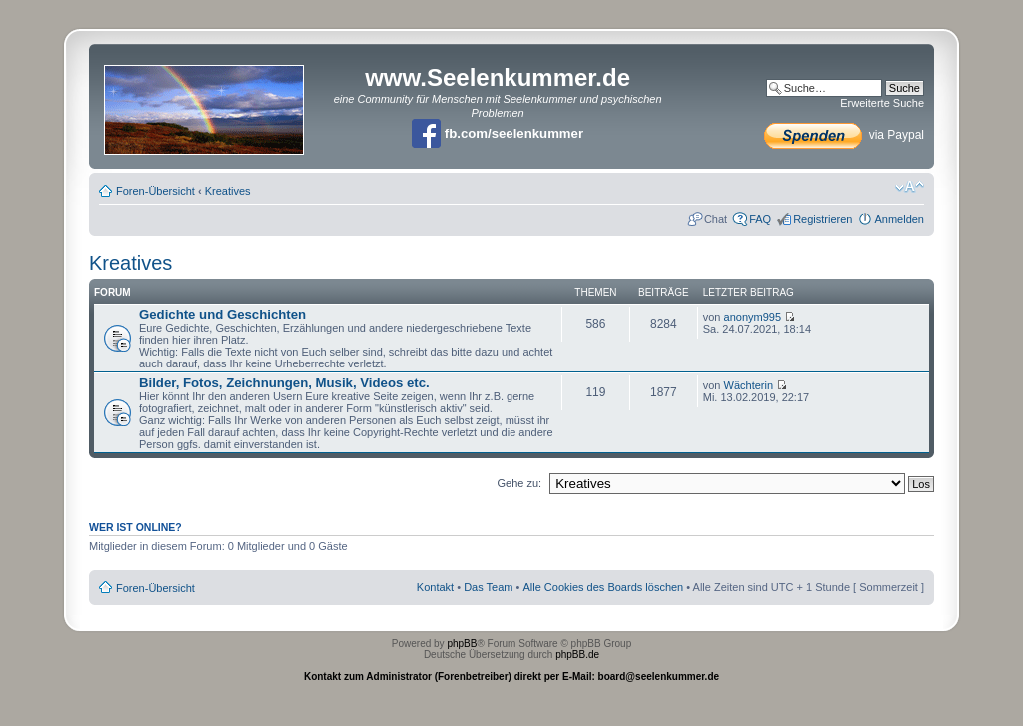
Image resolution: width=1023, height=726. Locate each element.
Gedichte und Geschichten (222, 314)
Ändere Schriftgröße (909, 187)
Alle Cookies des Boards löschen (602, 587)
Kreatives (228, 191)
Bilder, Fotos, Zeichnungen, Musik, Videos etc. (284, 382)
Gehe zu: (519, 483)
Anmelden (899, 219)
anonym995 (753, 317)
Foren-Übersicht (155, 191)
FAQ (760, 219)
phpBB (462, 643)
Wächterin (749, 385)
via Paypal (844, 135)
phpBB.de (577, 654)
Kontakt (435, 587)
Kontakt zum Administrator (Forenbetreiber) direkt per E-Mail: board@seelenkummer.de (511, 676)
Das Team (488, 587)
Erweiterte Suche (882, 103)
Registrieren (822, 219)
